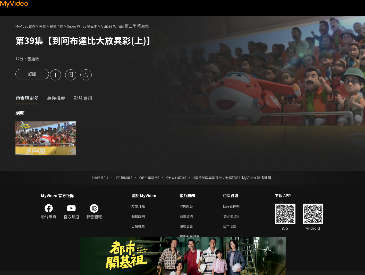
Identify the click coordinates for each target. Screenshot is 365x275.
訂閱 (32, 75)
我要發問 (187, 217)
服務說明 (139, 217)
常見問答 (187, 207)
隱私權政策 (235, 217)
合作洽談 (233, 228)
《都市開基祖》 (148, 178)
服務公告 (187, 228)
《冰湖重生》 (96, 178)
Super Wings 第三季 (91, 26)
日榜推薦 (139, 228)
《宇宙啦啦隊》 (177, 178)
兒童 (46, 26)
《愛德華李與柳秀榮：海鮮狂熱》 (220, 178)
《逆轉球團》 (121, 178)
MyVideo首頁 (27, 26)
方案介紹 (139, 207)
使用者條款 (235, 207)
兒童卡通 (62, 26)
